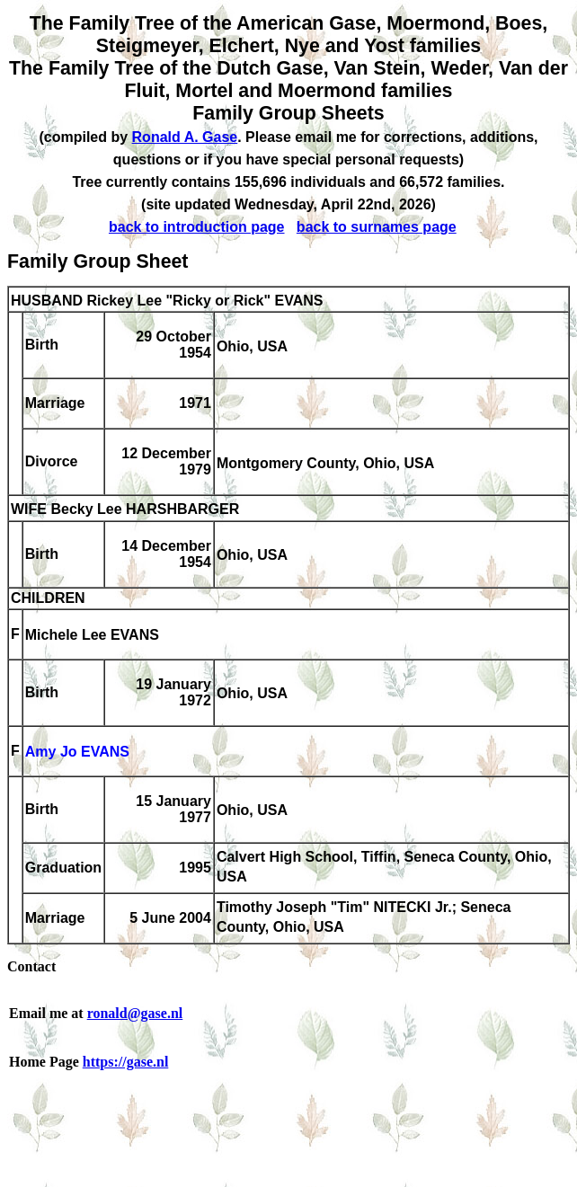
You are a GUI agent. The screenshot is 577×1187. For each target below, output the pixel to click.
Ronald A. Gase (185, 137)
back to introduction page (197, 227)
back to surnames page (377, 227)
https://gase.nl (126, 1061)
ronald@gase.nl (135, 1013)
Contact (31, 966)
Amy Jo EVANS (77, 752)
